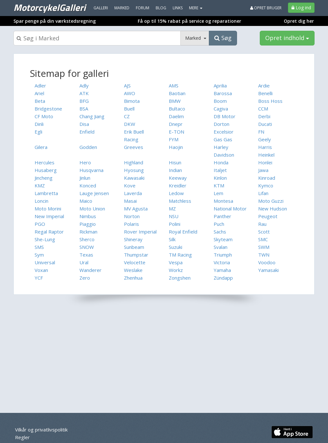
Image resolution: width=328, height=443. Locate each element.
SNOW (86, 247)
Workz (176, 270)
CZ (127, 116)
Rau (262, 224)
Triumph (223, 254)
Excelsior (224, 131)
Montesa (223, 201)
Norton (132, 216)
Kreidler (177, 185)
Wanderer (90, 270)
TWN (263, 254)
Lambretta (46, 193)
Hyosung (134, 170)
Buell (129, 108)
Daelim (176, 116)
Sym (39, 254)
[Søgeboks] (97, 38)
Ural (83, 262)
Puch (219, 224)
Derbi (264, 116)
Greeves (133, 147)
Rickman (88, 231)
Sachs (220, 231)
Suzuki (175, 247)
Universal (45, 262)
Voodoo (266, 262)
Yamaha (222, 270)
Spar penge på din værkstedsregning (54, 21)
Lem (218, 193)
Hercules (44, 162)
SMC (263, 239)
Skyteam (223, 239)
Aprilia (220, 85)
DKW (129, 124)
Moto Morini (48, 208)
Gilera (41, 147)
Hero (85, 162)
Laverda (133, 193)
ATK (84, 93)
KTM (219, 185)
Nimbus (87, 216)
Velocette (134, 262)
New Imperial (49, 216)
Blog (161, 8)
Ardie (264, 85)
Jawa (263, 170)
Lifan (263, 193)
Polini (174, 224)
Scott (264, 231)
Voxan (41, 270)
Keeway (178, 178)
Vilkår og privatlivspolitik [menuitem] (41, 429)
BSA (83, 108)
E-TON (176, 131)
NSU (173, 216)
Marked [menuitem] (121, 8)
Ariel (39, 93)
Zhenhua (133, 278)
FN (261, 131)
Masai (130, 201)
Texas (86, 254)
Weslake (133, 270)
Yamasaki (268, 270)
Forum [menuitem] (142, 8)
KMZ (40, 185)
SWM (263, 247)
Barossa (223, 93)
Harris (265, 147)
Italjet (220, 170)
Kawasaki (134, 178)
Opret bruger (266, 8)
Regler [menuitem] (22, 437)
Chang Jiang (91, 116)
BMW (175, 101)
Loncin (41, 201)
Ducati (265, 124)
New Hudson (272, 208)
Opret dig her (299, 21)
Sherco (86, 239)
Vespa (176, 262)
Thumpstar (136, 254)
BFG (84, 101)
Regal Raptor (49, 231)
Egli (38, 131)
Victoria (222, 262)
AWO (129, 93)
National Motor (230, 208)
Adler (40, 85)
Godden (88, 147)
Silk (172, 239)
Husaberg (46, 170)
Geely (264, 139)
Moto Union (92, 208)
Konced (87, 185)
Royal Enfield (183, 231)
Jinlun (84, 178)
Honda (221, 162)
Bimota (132, 101)
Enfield (86, 131)
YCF (39, 278)
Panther (222, 216)
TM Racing (180, 254)
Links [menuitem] (178, 8)
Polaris (131, 224)
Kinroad (266, 178)
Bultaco (177, 108)
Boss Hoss (270, 101)
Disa (84, 124)
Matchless (180, 201)
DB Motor (224, 116)
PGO (40, 224)
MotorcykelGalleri (49, 7)
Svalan (220, 247)
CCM (263, 108)
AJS (127, 85)
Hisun (175, 162)
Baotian (177, 93)
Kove (129, 185)
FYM (173, 139)
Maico (85, 201)
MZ (172, 208)
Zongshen (180, 278)
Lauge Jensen (94, 193)
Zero (84, 278)
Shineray (133, 239)
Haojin (176, 147)
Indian (175, 170)
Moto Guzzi (270, 201)
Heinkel (266, 155)
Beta (40, 101)
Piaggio (87, 224)
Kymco (265, 185)
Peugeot (267, 216)
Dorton (221, 124)
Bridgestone (48, 108)
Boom (220, 101)
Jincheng (44, 178)
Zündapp (223, 278)
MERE (195, 8)
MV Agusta (136, 208)
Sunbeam (134, 247)
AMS (173, 85)
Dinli (39, 124)
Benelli (265, 93)
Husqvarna (91, 170)
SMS (39, 247)
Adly (84, 85)
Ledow (176, 193)
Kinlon (220, 178)
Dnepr (176, 124)
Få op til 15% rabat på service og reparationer (189, 21)
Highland (133, 162)
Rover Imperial (140, 231)
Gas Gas (223, 139)
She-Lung (45, 239)
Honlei (265, 162)
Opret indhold (287, 38)
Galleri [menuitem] (101, 8)
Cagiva (221, 108)
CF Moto (44, 116)
